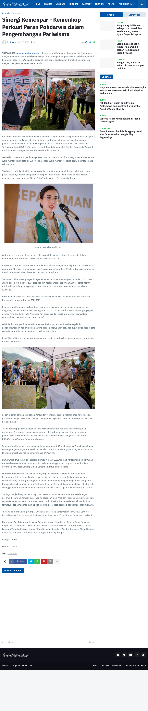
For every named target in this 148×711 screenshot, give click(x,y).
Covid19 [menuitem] (48, 4)
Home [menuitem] (37, 4)
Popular (111, 14)
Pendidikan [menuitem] (125, 4)
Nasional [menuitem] (60, 4)
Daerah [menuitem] (86, 4)
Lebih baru (8, 642)
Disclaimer (117, 665)
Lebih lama (89, 642)
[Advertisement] (74, 690)
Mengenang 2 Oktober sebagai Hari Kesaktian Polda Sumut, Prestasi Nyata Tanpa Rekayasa (129, 30)
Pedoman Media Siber (136, 665)
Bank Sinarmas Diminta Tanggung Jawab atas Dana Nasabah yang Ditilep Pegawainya (121, 134)
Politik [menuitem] (111, 4)
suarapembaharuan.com (28, 53)
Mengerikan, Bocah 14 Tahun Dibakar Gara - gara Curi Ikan (130, 65)
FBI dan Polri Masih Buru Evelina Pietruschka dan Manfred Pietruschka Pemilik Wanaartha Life (120, 106)
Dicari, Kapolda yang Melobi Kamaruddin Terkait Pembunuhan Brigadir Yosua (128, 48)
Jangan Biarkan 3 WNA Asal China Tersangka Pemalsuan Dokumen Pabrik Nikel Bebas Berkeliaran (123, 90)
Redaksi (105, 665)
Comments (134, 14)
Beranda (6, 13)
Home (95, 665)
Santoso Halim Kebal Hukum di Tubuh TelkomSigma (120, 120)
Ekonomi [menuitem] (99, 4)
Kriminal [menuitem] (73, 4)
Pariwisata (16, 13)
